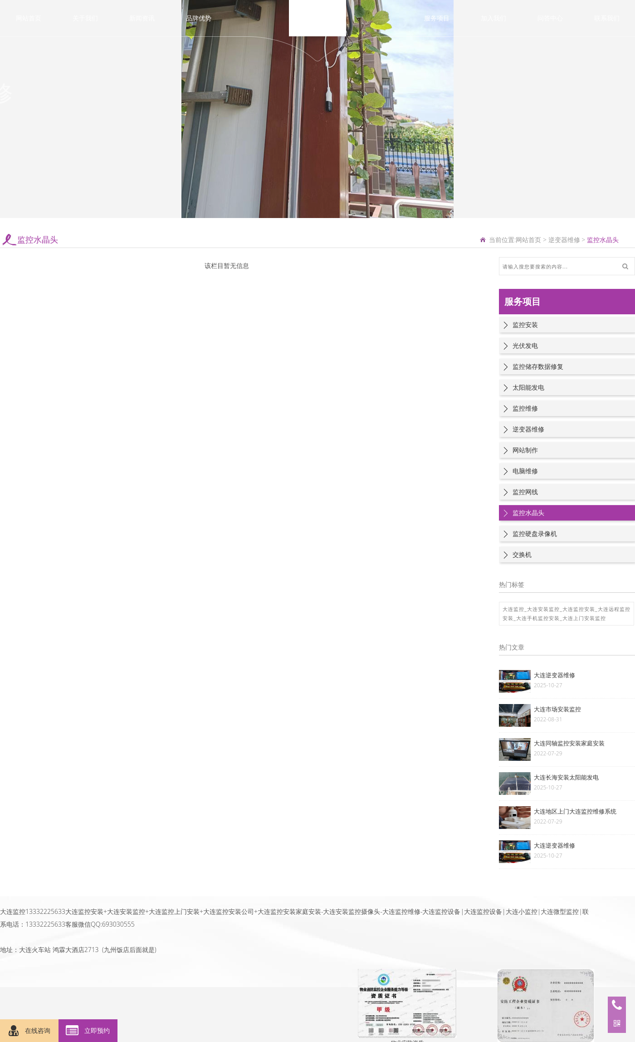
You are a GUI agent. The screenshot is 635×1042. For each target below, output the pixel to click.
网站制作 (525, 450)
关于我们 (85, 18)
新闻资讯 (142, 18)
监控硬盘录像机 (535, 533)
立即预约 (88, 1031)
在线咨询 (29, 1031)
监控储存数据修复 (538, 366)
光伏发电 (525, 345)
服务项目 (436, 18)
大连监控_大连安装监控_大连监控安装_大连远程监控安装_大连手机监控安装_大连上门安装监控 (566, 613)
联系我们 (607, 18)
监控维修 (525, 408)
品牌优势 (198, 18)
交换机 (522, 554)
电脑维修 (525, 470)
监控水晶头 (528, 512)
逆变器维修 (564, 239)
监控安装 (525, 324)
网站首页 (28, 18)
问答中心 (550, 18)
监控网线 (525, 491)
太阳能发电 (528, 387)
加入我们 (493, 18)
